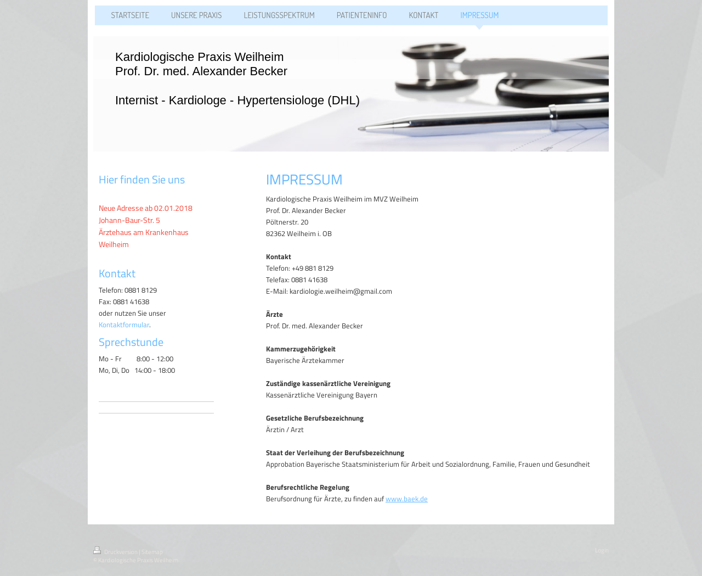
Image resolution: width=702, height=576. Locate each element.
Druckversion (116, 551)
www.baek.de (407, 498)
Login (602, 550)
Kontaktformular (124, 324)
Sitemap (152, 551)
